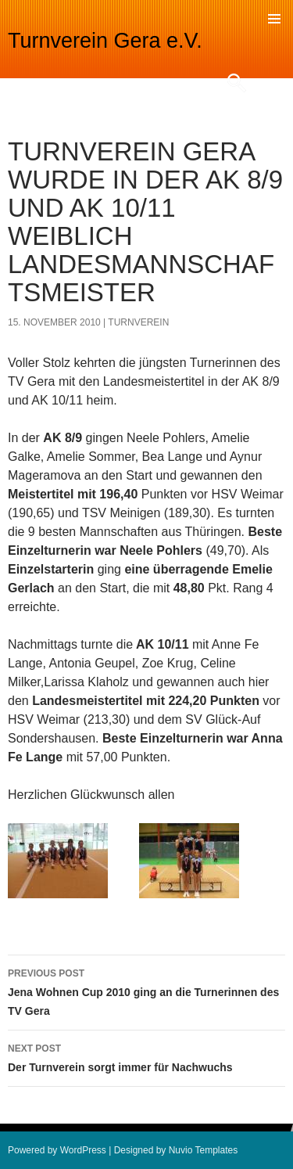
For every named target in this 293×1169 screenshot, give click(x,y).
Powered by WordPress (57, 1150)
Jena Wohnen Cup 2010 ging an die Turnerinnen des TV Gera (146, 990)
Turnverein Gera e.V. (105, 40)
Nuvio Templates (203, 1150)
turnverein (138, 322)
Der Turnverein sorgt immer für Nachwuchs (146, 1056)
